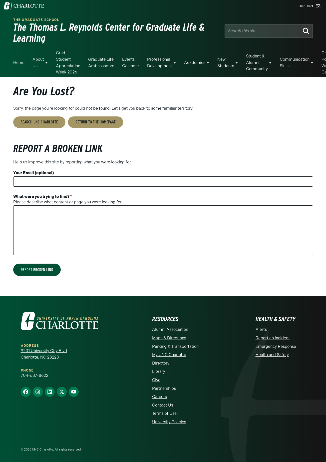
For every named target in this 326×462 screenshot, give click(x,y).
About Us (38, 62)
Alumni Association (170, 329)
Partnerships (164, 388)
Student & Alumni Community (257, 62)
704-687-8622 (34, 375)
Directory (160, 363)
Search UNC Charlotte (39, 122)
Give (156, 380)
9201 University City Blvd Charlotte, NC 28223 (44, 354)
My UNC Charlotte (169, 354)
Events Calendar (130, 62)
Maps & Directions (169, 338)
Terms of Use (164, 413)
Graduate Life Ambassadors (101, 62)
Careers (159, 396)
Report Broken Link (37, 269)
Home (18, 62)
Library (158, 371)
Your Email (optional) (33, 172)
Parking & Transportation (175, 346)
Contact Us (162, 405)
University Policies (169, 422)
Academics (194, 62)
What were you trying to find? (42, 196)
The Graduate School (36, 20)
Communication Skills (295, 62)
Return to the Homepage (95, 122)
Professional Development (159, 62)
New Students (225, 62)
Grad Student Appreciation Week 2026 (68, 62)
